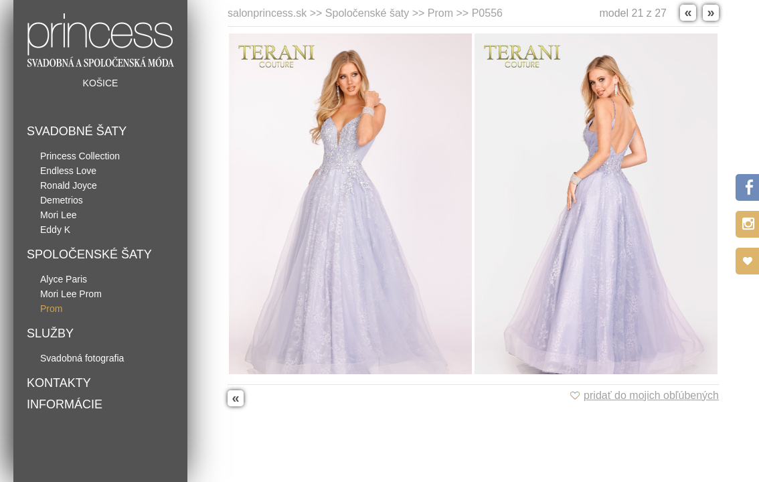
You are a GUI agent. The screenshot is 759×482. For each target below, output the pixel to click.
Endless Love (68, 170)
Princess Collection (80, 156)
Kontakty (59, 383)
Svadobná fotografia (82, 358)
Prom (51, 308)
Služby (50, 333)
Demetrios (61, 200)
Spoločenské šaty (89, 254)
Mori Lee (58, 215)
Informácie (64, 404)
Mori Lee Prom (71, 294)
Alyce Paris (63, 279)
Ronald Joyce (68, 185)
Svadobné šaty (76, 131)
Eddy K (55, 229)
